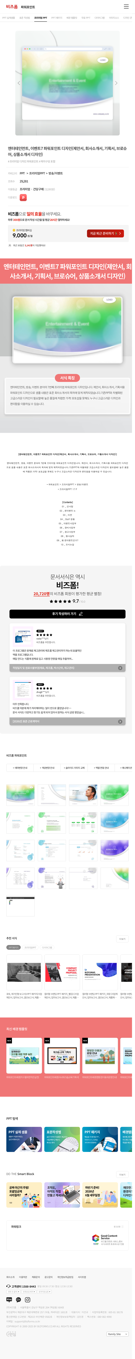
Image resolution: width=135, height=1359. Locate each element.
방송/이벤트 (56, 173)
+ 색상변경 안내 (47, 767)
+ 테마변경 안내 (20, 767)
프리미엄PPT (37, 173)
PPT (22, 173)
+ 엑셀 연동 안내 (101, 767)
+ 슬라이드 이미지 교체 (74, 767)
